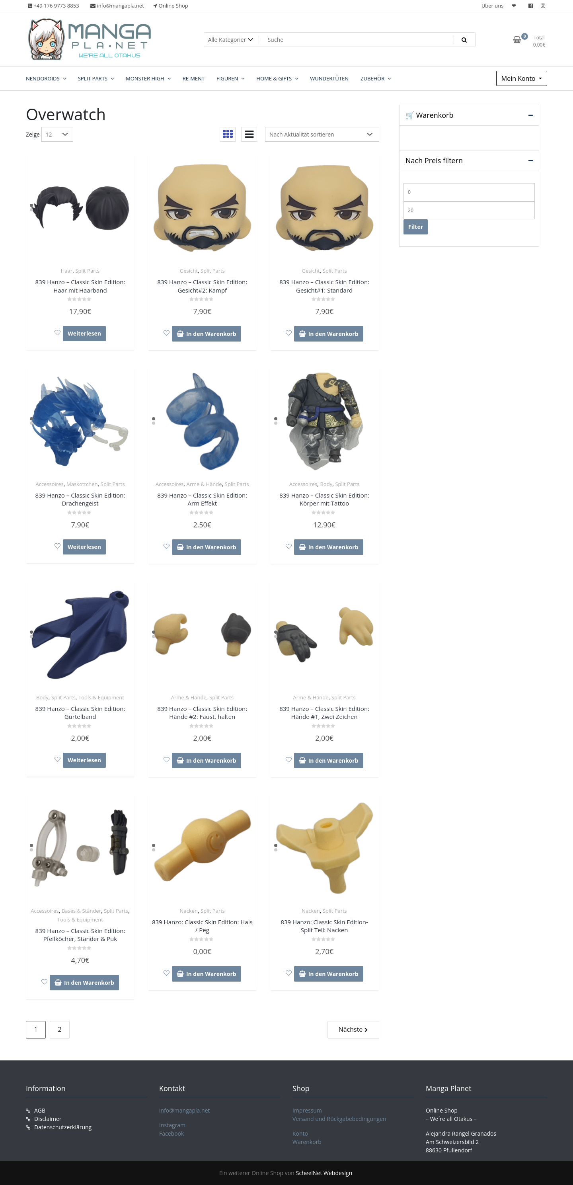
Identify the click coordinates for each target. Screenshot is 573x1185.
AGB (39, 1110)
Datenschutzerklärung (63, 1127)
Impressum (307, 1110)
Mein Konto (519, 78)
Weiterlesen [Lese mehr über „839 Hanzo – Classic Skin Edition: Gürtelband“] (84, 760)
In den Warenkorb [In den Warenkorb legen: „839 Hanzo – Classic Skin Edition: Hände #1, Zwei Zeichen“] (333, 760)
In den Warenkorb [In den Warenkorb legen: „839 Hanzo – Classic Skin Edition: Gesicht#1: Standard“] (333, 334)
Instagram (172, 1125)
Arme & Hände (204, 484)
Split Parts (87, 270)
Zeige (33, 134)
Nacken (189, 910)
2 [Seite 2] (59, 1029)
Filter (415, 226)
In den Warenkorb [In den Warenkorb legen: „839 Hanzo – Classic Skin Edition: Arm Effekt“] (211, 547)
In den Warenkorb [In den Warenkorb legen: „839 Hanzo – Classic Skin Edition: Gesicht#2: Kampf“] (211, 334)
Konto (300, 1133)
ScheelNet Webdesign (324, 1173)
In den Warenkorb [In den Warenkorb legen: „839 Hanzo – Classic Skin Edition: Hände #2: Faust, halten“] (211, 760)
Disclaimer (47, 1119)
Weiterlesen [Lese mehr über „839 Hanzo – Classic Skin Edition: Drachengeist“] (84, 547)
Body (326, 484)
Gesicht (189, 270)
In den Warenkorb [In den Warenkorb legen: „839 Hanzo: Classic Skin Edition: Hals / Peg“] (211, 974)
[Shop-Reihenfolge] (322, 134)
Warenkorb (307, 1142)
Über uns (492, 5)
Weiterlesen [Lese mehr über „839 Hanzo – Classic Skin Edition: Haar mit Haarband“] (84, 333)
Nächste (351, 1029)
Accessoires (49, 484)
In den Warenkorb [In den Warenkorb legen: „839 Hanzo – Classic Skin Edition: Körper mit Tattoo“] (333, 547)
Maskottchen (82, 484)
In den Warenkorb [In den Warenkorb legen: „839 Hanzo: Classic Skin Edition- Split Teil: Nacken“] (333, 974)
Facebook (171, 1133)
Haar (66, 270)
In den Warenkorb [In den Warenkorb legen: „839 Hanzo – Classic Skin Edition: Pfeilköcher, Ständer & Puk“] (89, 982)
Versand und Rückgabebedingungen (339, 1119)
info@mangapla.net (184, 1110)
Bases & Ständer (81, 910)
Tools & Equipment (101, 697)
